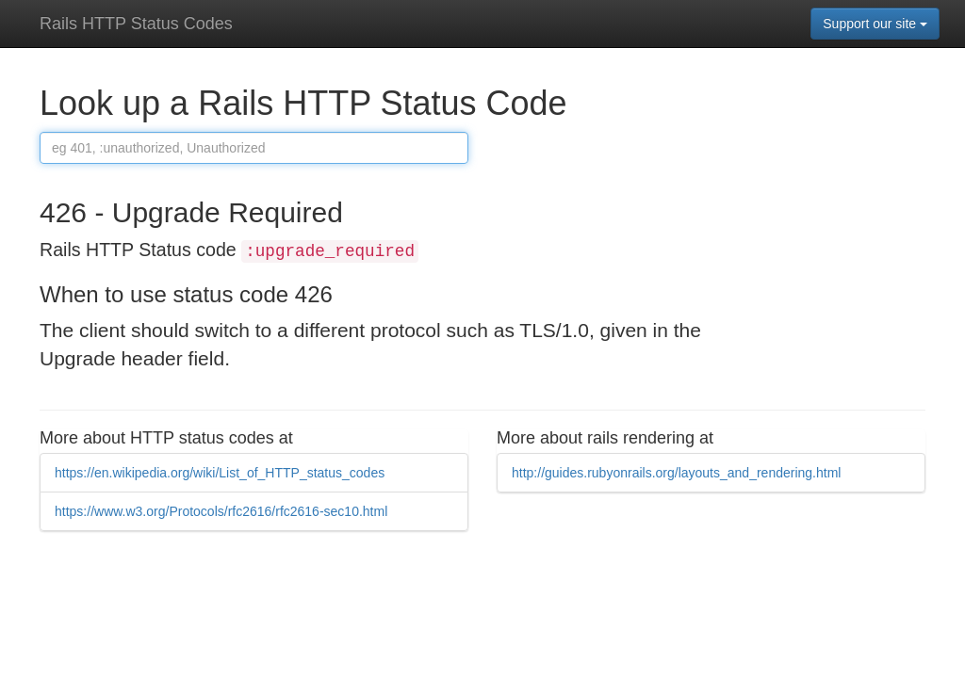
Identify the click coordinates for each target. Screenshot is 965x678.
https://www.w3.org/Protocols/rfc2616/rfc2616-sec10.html (221, 511)
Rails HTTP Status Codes (136, 23)
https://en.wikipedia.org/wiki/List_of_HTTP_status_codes (219, 472)
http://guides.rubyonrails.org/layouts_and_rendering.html (676, 472)
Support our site (875, 23)
